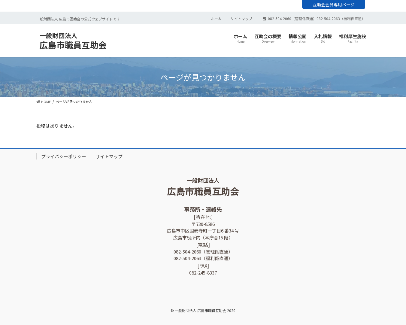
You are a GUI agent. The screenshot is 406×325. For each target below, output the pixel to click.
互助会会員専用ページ (333, 5)
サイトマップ (241, 19)
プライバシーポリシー (63, 156)
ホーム (216, 19)
